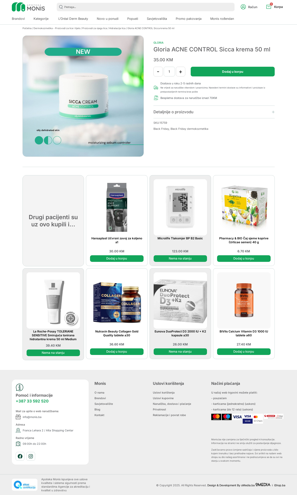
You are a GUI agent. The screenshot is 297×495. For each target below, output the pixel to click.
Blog (97, 409)
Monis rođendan (222, 19)
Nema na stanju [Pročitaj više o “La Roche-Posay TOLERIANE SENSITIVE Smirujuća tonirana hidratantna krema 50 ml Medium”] (53, 353)
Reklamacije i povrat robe (169, 415)
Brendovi (100, 398)
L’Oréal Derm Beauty (73, 19)
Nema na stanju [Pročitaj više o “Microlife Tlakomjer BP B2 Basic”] (180, 258)
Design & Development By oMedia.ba (239, 485)
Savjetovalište (103, 403)
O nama (99, 392)
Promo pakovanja (189, 19)
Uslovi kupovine (163, 398)
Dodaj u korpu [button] (116, 258)
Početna (27, 28)
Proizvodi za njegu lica (94, 28)
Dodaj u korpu (232, 72)
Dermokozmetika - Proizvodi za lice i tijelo (57, 28)
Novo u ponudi (108, 19)
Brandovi (18, 19)
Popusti (132, 19)
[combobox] (146, 7)
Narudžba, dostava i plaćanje (172, 403)
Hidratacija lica (117, 28)
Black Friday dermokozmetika (189, 128)
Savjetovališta (157, 19)
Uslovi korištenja (164, 392)
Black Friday (161, 128)
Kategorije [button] (41, 19)
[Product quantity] (169, 71)
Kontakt (99, 415)
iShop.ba (279, 485)
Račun (252, 7)
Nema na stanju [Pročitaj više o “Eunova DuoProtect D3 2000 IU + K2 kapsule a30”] (180, 352)
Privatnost (159, 409)
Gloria (158, 42)
